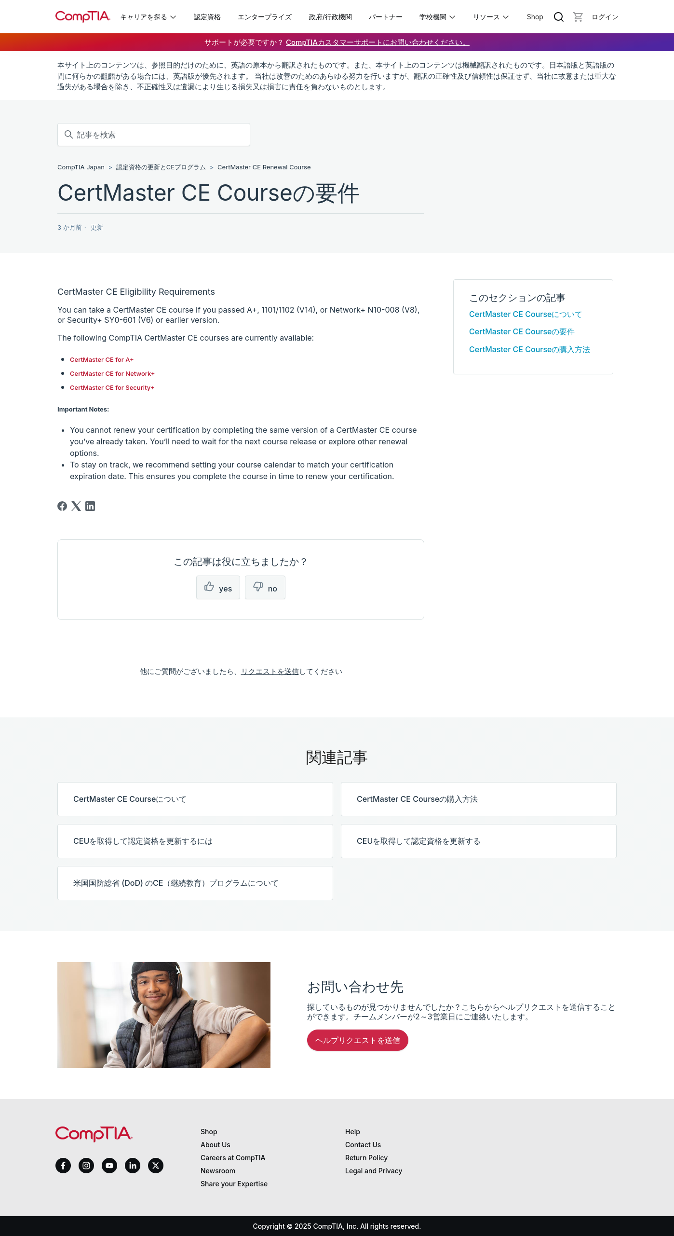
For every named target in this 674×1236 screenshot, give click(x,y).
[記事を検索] (153, 134)
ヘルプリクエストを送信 (357, 1040)
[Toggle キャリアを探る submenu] (173, 17)
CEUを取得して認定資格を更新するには (143, 841)
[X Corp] (76, 506)
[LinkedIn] (90, 506)
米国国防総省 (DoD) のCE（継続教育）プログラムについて (176, 883)
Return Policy (366, 1158)
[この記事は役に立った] (218, 587)
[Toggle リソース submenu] (506, 17)
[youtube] (109, 1166)
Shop (535, 17)
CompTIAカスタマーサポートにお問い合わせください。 (378, 42)
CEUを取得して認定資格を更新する (419, 841)
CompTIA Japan (81, 167)
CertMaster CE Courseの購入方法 (529, 349)
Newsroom (218, 1171)
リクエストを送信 (270, 671)
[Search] (559, 17)
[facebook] (63, 1165)
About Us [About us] (215, 1144)
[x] (155, 1165)
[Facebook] (62, 506)
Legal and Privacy (374, 1171)
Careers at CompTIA (233, 1158)
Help (352, 1131)
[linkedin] (132, 1165)
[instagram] (86, 1165)
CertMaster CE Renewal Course (263, 167)
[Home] (82, 17)
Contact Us (363, 1144)
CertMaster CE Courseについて (525, 314)
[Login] (605, 17)
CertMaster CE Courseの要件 (522, 331)
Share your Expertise (234, 1184)
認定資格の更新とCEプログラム (161, 167)
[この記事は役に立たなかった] (265, 587)
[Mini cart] (578, 17)
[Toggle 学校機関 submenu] (452, 17)
